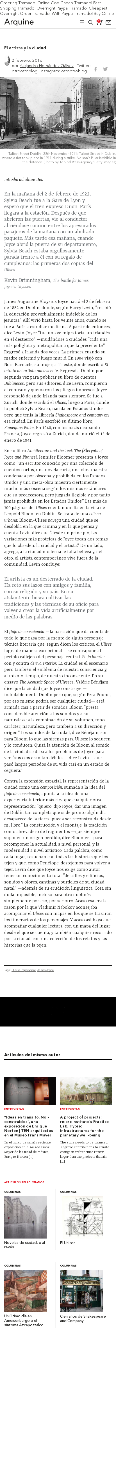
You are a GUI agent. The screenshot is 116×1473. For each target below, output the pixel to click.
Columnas (12, 1192)
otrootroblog (24, 70)
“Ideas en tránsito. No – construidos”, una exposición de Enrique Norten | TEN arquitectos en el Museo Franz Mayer (28, 1126)
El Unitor (67, 1243)
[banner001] (58, 1025)
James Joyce (45, 970)
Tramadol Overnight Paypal (43, 8)
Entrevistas (14, 1109)
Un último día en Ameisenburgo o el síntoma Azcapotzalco (24, 1321)
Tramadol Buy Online (94, 13)
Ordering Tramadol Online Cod (29, 2)
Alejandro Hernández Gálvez (47, 65)
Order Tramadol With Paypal (47, 13)
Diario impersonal (24, 970)
